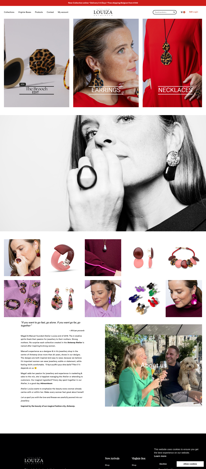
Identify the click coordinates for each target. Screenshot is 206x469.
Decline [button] (163, 464)
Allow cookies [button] (190, 464)
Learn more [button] (160, 456)
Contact (50, 12)
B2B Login (193, 12)
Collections (9, 12)
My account (63, 12)
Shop (107, 465)
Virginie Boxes (24, 12)
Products (39, 12)
